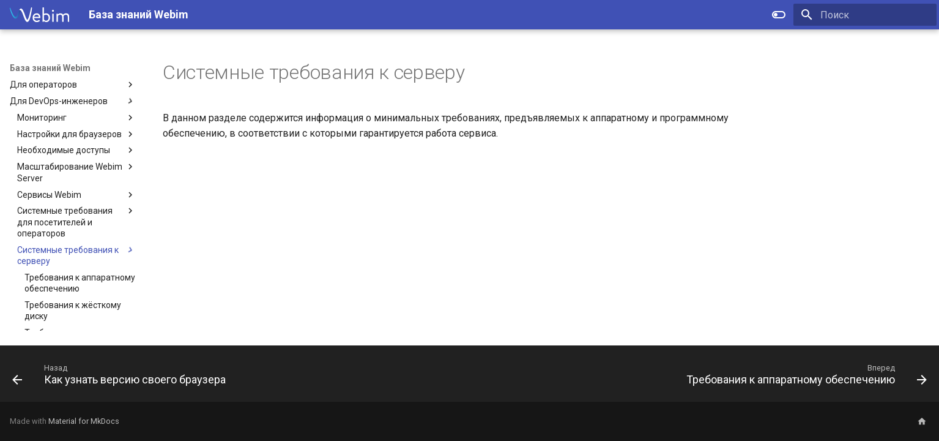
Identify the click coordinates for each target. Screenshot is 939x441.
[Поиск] (865, 15)
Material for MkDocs (83, 421)
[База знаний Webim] (39, 14)
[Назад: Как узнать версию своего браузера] (122, 377)
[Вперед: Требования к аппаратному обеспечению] (803, 377)
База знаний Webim (50, 68)
